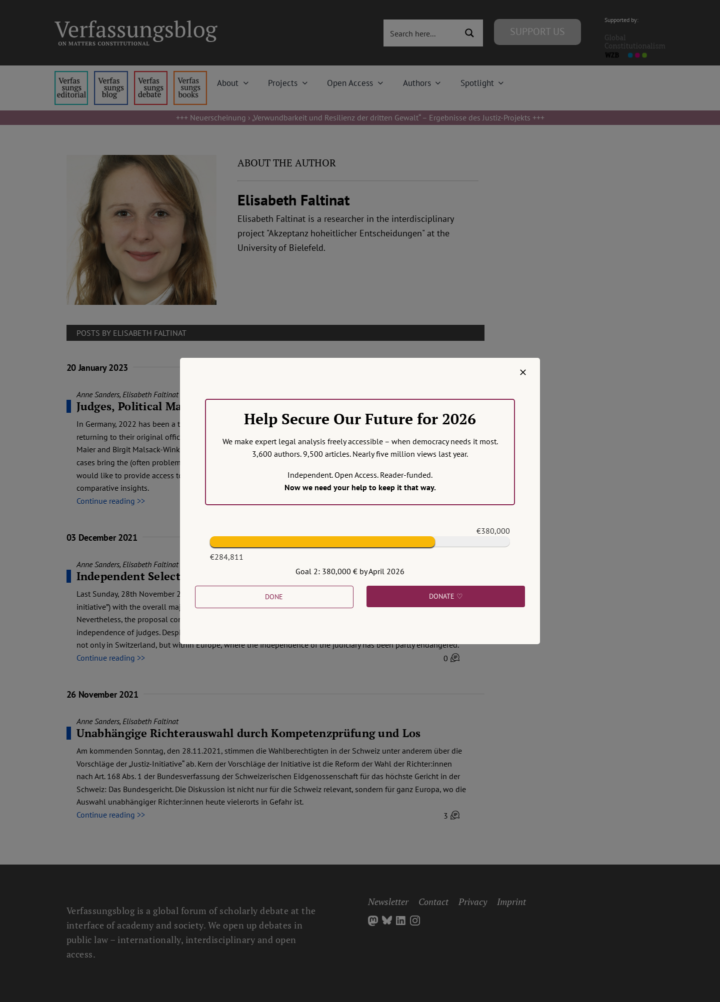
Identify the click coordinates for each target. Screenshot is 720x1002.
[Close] (523, 372)
